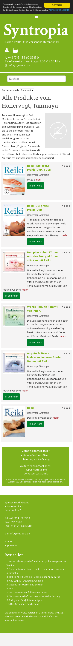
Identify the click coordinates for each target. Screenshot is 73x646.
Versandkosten (13, 616)
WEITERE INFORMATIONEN (59, 10)
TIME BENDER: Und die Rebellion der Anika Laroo (34, 577)
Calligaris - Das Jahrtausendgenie (26, 600)
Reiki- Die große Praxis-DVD (38, 208)
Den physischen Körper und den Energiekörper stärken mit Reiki (42, 256)
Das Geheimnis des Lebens (24, 604)
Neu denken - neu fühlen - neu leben (28, 592)
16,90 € (66, 252)
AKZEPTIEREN (57, 5)
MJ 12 (12, 588)
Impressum (11, 545)
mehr (39, 179)
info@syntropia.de (19, 65)
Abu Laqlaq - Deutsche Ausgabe (26, 580)
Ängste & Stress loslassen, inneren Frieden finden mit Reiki (44, 357)
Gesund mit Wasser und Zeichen (26, 584)
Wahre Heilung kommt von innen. (42, 308)
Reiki (30, 407)
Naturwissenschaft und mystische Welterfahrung (34, 596)
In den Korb (35, 185)
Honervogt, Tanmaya (38, 174)
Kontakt (9, 541)
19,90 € (66, 165)
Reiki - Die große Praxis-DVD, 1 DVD (39, 167)
